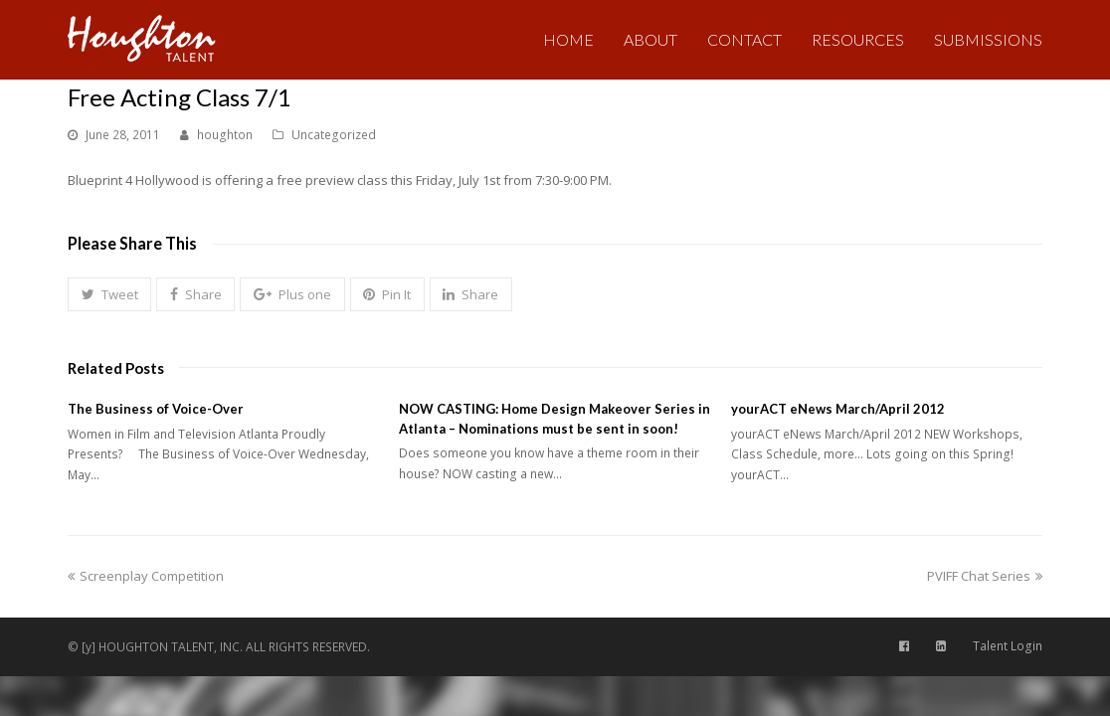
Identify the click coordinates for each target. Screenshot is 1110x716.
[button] (109, 294)
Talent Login (1007, 645)
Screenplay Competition (146, 576)
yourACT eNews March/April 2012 (838, 409)
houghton (225, 134)
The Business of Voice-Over (156, 409)
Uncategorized (333, 134)
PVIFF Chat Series (984, 576)
